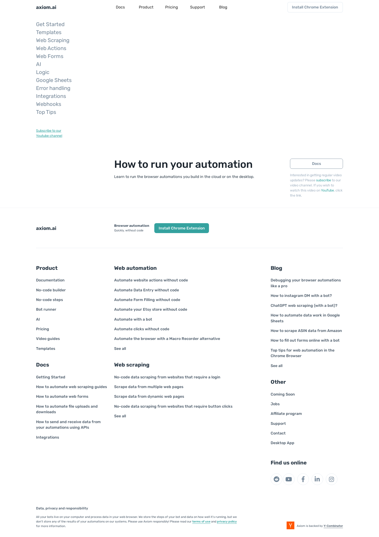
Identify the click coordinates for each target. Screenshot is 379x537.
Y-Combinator (333, 526)
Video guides (48, 338)
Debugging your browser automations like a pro (306, 283)
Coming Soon (283, 394)
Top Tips (46, 112)
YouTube (327, 190)
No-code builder (51, 290)
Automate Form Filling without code (147, 299)
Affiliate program (286, 413)
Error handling (53, 88)
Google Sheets (54, 80)
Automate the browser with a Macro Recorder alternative (167, 338)
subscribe (323, 180)
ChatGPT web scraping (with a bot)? (304, 305)
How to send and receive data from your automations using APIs (68, 424)
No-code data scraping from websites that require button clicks (173, 406)
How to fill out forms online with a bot (305, 340)
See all (120, 348)
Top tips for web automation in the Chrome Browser (302, 353)
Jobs (275, 404)
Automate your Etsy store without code (150, 309)
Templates (48, 32)
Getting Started (50, 377)
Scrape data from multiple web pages (148, 386)
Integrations (51, 96)
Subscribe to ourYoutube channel (49, 133)
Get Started (50, 24)
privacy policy (227, 521)
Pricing (42, 329)
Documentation (50, 280)
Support (278, 423)
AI (38, 64)
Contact (278, 433)
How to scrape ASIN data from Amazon (306, 330)
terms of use (201, 521)
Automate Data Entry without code (146, 290)
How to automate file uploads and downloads (67, 409)
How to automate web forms (62, 396)
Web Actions (51, 48)
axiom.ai (46, 7)
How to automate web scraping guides (71, 386)
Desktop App (282, 443)
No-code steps (49, 299)
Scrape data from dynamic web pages (149, 396)
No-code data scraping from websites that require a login (167, 377)
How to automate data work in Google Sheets (305, 318)
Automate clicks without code (141, 329)
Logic (42, 72)
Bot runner (46, 309)
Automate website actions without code (151, 280)
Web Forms (49, 56)
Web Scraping (52, 40)
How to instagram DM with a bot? (301, 295)
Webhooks (48, 104)
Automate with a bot (133, 319)
